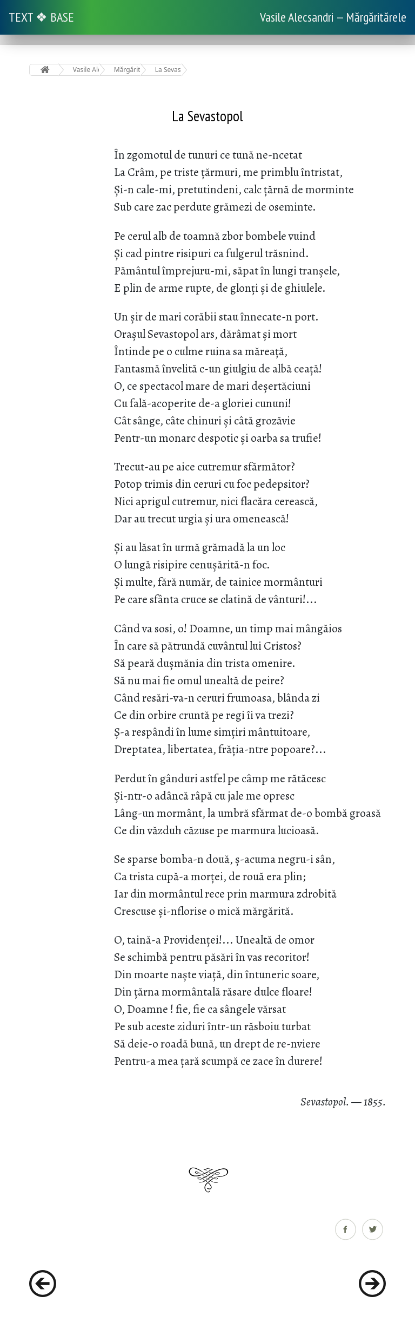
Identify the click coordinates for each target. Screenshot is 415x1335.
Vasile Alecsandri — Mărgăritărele (333, 17)
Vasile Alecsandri (86, 69)
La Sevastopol (168, 69)
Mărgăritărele (127, 69)
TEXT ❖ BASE (41, 17)
